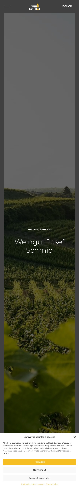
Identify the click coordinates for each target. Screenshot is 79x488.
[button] (74, 441)
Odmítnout (39, 474)
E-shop (67, 6)
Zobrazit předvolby (39, 483)
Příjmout (40, 466)
